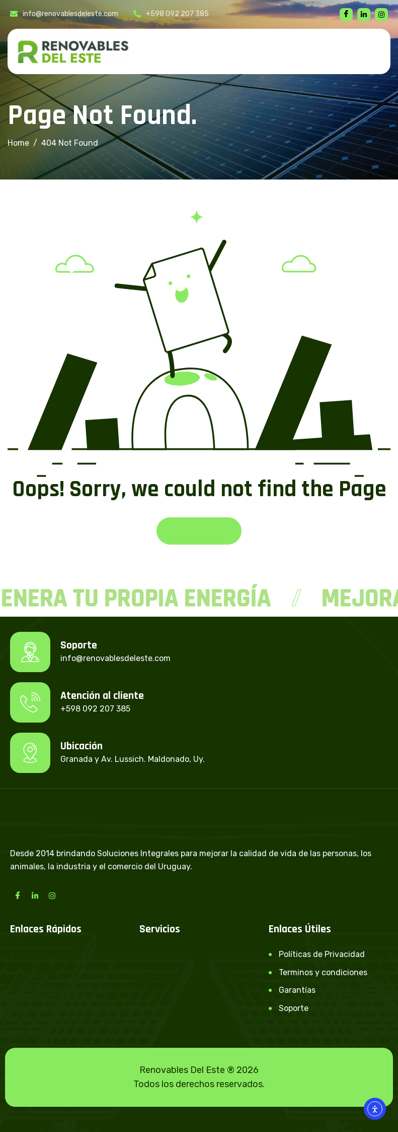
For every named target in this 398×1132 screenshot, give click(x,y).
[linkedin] (363, 14)
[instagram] (381, 14)
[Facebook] (346, 14)
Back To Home (199, 530)
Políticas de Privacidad (322, 954)
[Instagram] (51, 895)
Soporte (293, 1008)
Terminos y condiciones (323, 972)
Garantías (297, 990)
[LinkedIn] (34, 895)
